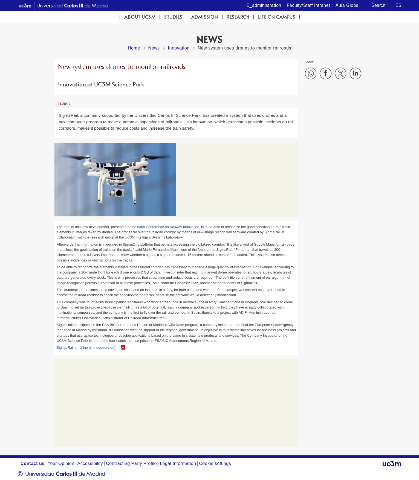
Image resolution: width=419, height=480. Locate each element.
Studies (173, 17)
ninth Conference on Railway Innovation (168, 227)
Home (134, 48)
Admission (204, 17)
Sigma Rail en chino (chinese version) (86, 347)
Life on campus (276, 17)
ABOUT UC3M (139, 17)
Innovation (179, 48)
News (154, 48)
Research (238, 17)
